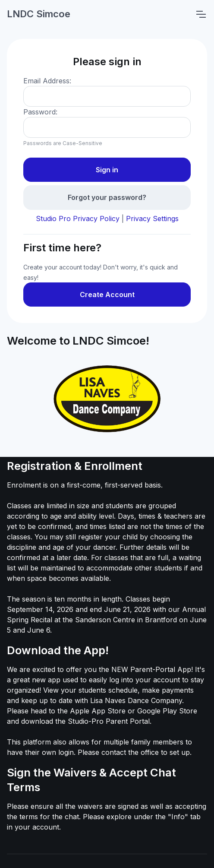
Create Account (107, 294)
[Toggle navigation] (200, 14)
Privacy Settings (152, 218)
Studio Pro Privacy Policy (78, 218)
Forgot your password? (107, 197)
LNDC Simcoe (38, 13)
